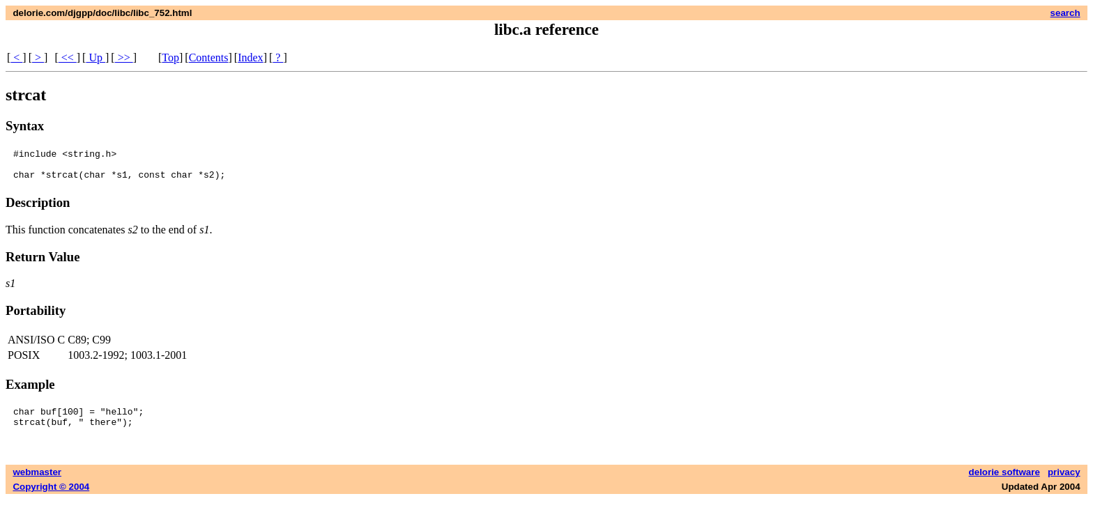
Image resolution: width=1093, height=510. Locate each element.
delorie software (1004, 482)
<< (68, 57)
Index (250, 57)
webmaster (37, 482)
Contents (209, 57)
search (1065, 13)
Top (170, 57)
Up (95, 57)
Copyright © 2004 (51, 497)
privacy (1064, 482)
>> (124, 57)
